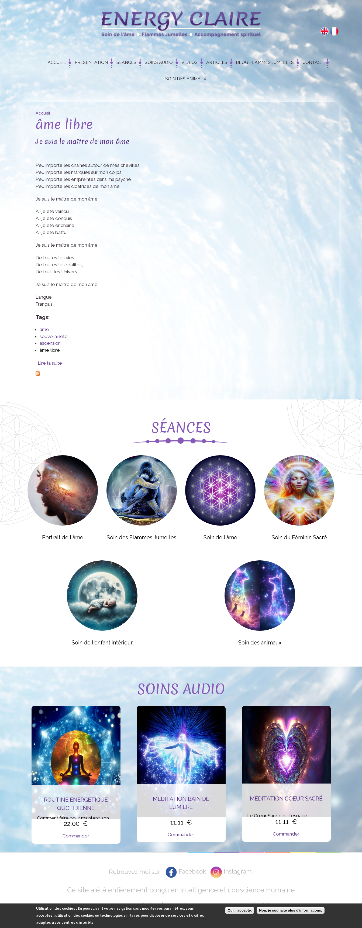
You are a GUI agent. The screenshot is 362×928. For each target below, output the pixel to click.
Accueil (57, 62)
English (324, 31)
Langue (44, 297)
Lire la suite (50, 363)
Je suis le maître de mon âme (82, 141)
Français (334, 31)
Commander (76, 836)
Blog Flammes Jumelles (265, 62)
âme (44, 329)
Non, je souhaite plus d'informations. (290, 911)
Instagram (238, 871)
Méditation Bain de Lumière (181, 803)
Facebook (192, 871)
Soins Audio (159, 62)
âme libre (50, 350)
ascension (50, 343)
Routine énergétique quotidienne (76, 803)
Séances (126, 62)
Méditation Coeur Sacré (286, 798)
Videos (189, 62)
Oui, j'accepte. (239, 911)
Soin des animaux (185, 78)
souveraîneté (54, 336)
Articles (216, 62)
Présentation (91, 62)
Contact (313, 62)
